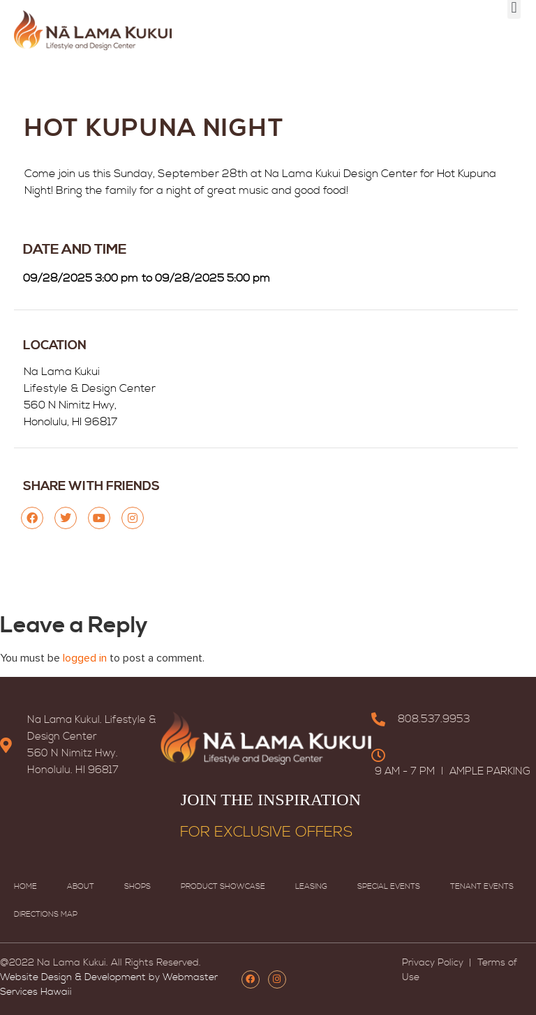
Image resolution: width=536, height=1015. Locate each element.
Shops (137, 887)
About (80, 887)
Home (25, 887)
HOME (55, 23)
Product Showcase (223, 887)
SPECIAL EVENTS (127, 23)
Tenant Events (482, 887)
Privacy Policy (434, 962)
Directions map (45, 914)
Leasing (311, 887)
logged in (85, 658)
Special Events (388, 887)
